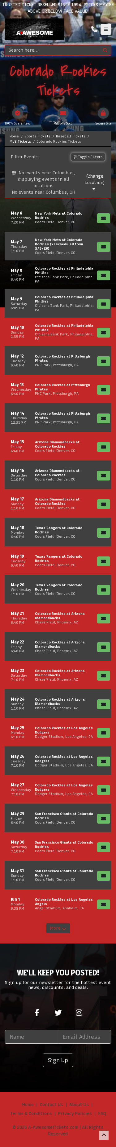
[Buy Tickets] (103, 218)
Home (28, 1104)
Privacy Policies (75, 1113)
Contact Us (51, 1104)
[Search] (52, 50)
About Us (79, 1104)
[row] (58, 217)
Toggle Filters (88, 157)
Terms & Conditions (31, 1113)
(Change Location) (95, 182)
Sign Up (58, 1060)
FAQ (102, 1113)
